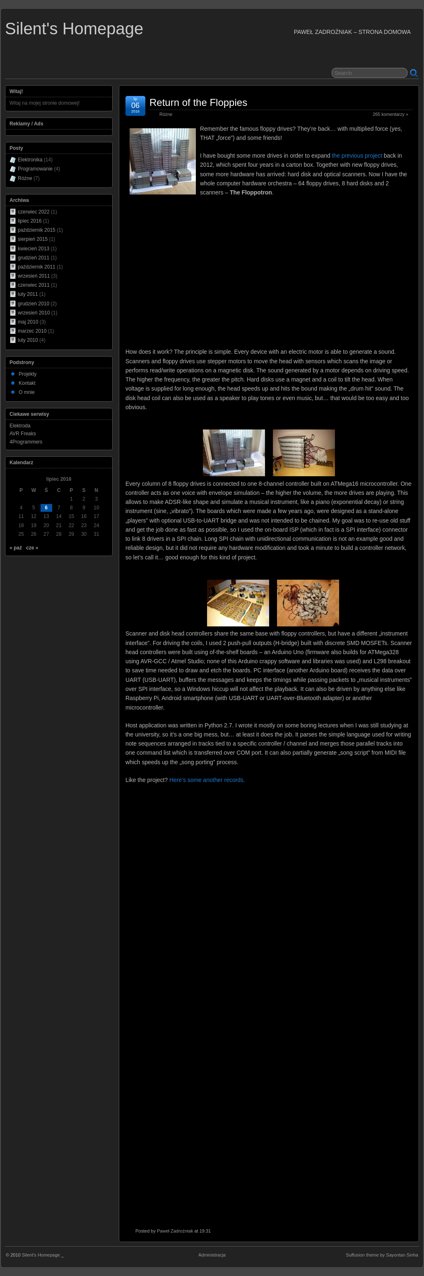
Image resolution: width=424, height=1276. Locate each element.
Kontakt (27, 383)
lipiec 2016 (29, 221)
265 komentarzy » (390, 114)
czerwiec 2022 (34, 212)
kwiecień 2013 (33, 249)
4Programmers (26, 442)
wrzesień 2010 (34, 313)
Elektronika (30, 160)
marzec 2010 (32, 331)
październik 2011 (36, 267)
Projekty (27, 374)
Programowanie (35, 169)
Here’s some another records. (207, 780)
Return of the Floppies (198, 102)
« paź (16, 548)
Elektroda (20, 426)
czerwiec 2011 (34, 285)
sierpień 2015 (33, 239)
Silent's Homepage (74, 28)
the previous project (357, 155)
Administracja (212, 1254)
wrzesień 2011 (34, 276)
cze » (32, 548)
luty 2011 (28, 294)
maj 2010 (28, 322)
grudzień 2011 (33, 258)
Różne (165, 114)
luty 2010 (28, 340)
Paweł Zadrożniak (175, 1230)
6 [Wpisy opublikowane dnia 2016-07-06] (46, 508)
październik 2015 (36, 230)
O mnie (27, 392)
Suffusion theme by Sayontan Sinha (382, 1254)
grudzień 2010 (33, 304)
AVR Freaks (23, 434)
